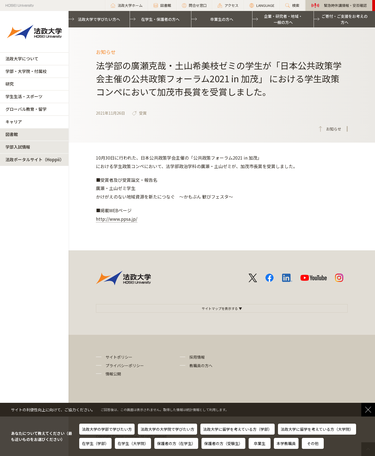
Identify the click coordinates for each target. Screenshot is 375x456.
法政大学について (21, 58)
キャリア (13, 121)
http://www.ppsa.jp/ (116, 219)
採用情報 (197, 357)
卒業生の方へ (221, 19)
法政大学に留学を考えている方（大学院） (317, 429)
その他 (313, 443)
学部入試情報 (17, 147)
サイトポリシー (119, 357)
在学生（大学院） (133, 443)
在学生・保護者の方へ (160, 19)
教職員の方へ (200, 365)
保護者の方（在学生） (176, 443)
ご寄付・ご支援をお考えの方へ (345, 19)
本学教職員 (286, 443)
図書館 (11, 134)
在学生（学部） (95, 443)
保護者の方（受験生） (223, 443)
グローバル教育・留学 (26, 109)
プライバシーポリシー (125, 365)
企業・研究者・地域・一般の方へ (283, 19)
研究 (9, 84)
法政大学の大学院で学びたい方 (167, 429)
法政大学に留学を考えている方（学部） (237, 429)
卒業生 (259, 443)
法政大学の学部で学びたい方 (107, 429)
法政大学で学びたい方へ (99, 19)
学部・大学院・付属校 (26, 71)
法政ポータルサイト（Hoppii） (34, 159)
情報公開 (113, 373)
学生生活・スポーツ (23, 96)
